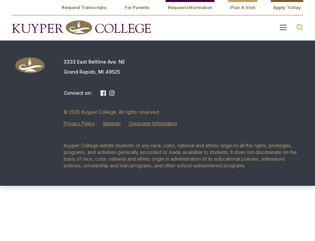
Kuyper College (81, 27)
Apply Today (287, 7)
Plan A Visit (242, 7)
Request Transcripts (84, 7)
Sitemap (112, 123)
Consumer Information (153, 123)
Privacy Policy (79, 123)
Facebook (103, 93)
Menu (283, 27)
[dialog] (295, 221)
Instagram (112, 93)
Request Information (190, 7)
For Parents (137, 7)
